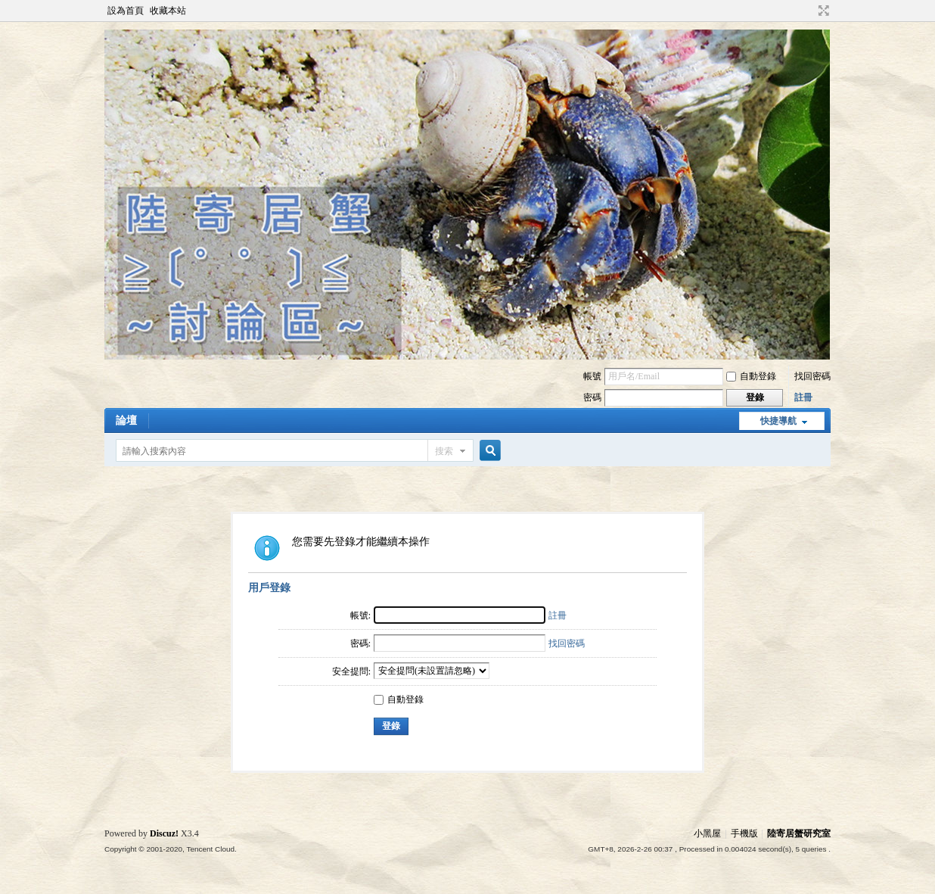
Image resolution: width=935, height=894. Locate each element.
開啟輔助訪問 (809, 10)
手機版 (744, 833)
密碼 (592, 397)
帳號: (360, 615)
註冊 (803, 397)
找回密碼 (812, 376)
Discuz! (164, 833)
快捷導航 (778, 421)
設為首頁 (125, 10)
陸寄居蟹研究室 (799, 833)
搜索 (444, 451)
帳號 (592, 376)
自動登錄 (751, 376)
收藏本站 (168, 10)
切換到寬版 (822, 10)
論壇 (126, 420)
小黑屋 (707, 833)
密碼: (360, 643)
